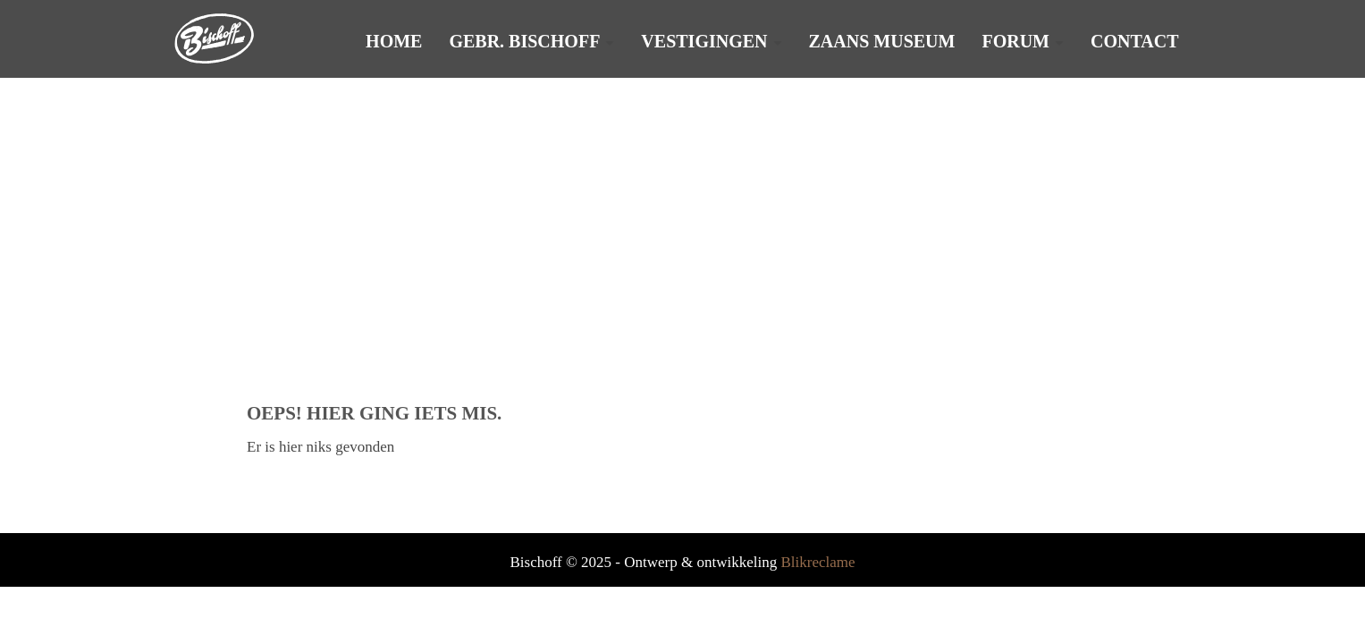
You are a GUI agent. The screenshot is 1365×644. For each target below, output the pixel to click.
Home (394, 41)
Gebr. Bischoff (524, 41)
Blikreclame (817, 562)
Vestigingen (704, 41)
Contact (1135, 41)
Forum (1015, 41)
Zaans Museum (882, 41)
